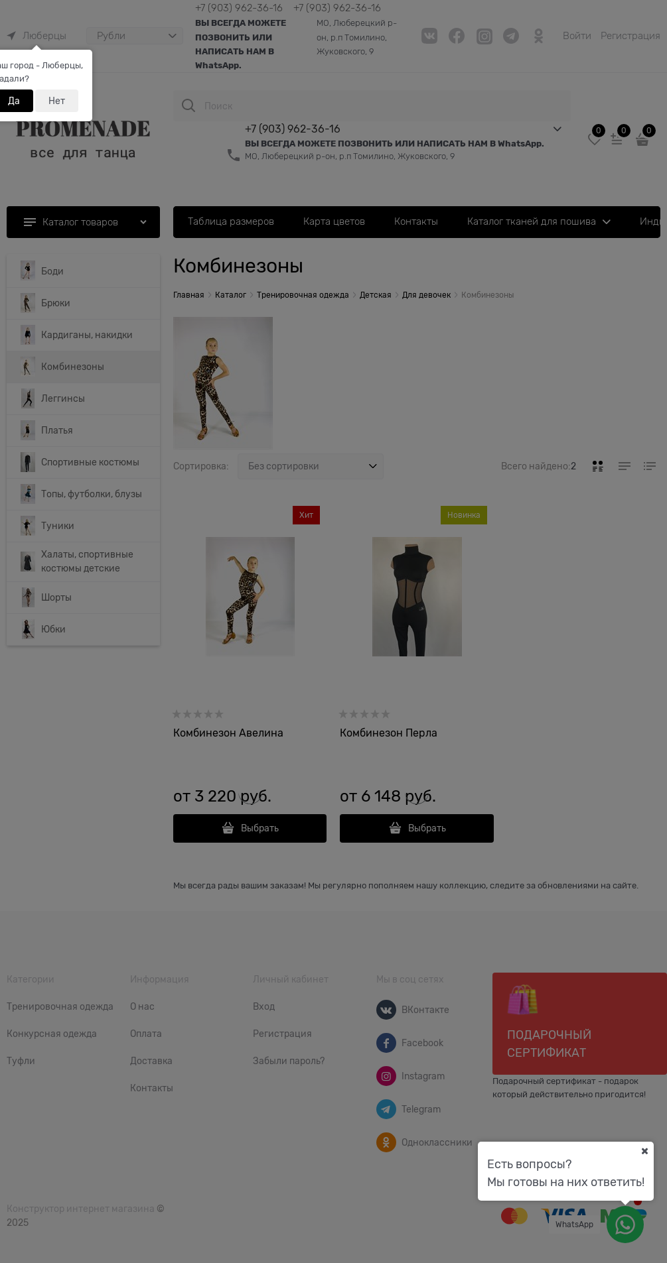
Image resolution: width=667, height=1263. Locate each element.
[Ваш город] (644, 1151)
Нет (56, 100)
